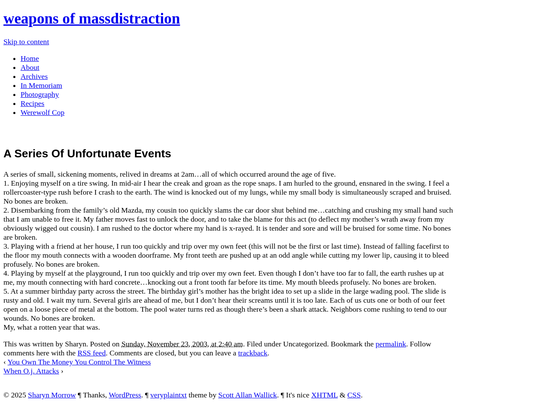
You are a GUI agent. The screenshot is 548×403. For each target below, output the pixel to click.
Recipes (33, 103)
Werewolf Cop (43, 112)
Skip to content (26, 41)
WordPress (125, 395)
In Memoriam (41, 85)
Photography (40, 94)
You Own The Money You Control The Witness (79, 362)
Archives (34, 76)
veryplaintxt (168, 395)
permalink (390, 344)
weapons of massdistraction (91, 18)
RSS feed (91, 353)
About (30, 67)
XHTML (324, 395)
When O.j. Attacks (31, 371)
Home (30, 58)
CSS (353, 395)
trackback (252, 353)
